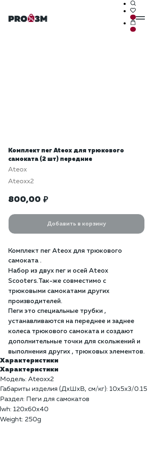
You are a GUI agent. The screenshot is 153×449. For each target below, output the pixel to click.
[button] (133, 3)
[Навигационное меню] (140, 18)
